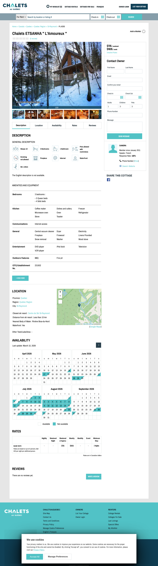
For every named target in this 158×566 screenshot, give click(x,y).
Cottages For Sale (114, 517)
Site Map (46, 513)
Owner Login (80, 517)
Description (21, 125)
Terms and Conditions (51, 520)
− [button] (60, 296)
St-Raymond (22, 305)
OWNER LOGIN (124, 6)
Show (136, 160)
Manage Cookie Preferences (53, 528)
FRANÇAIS (100, 6)
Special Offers (113, 524)
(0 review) (33, 38)
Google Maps (95, 326)
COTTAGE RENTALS (71, 6)
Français (53, 531)
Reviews (92, 125)
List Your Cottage (82, 513)
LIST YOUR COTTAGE (139, 6)
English (46, 531)
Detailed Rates (112, 52)
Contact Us (47, 517)
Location (39, 125)
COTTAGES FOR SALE (87, 6)
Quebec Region (25, 301)
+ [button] (60, 292)
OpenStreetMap (88, 324)
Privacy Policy (48, 524)
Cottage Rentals (114, 513)
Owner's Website (128, 166)
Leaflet (78, 324)
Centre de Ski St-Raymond (39, 313)
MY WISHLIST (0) (56, 6)
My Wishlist (112, 528)
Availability (57, 125)
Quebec (24, 298)
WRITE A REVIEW (93, 476)
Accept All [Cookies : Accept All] (34, 557)
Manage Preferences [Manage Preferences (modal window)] (58, 557)
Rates (74, 125)
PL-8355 (62, 26)
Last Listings (113, 520)
